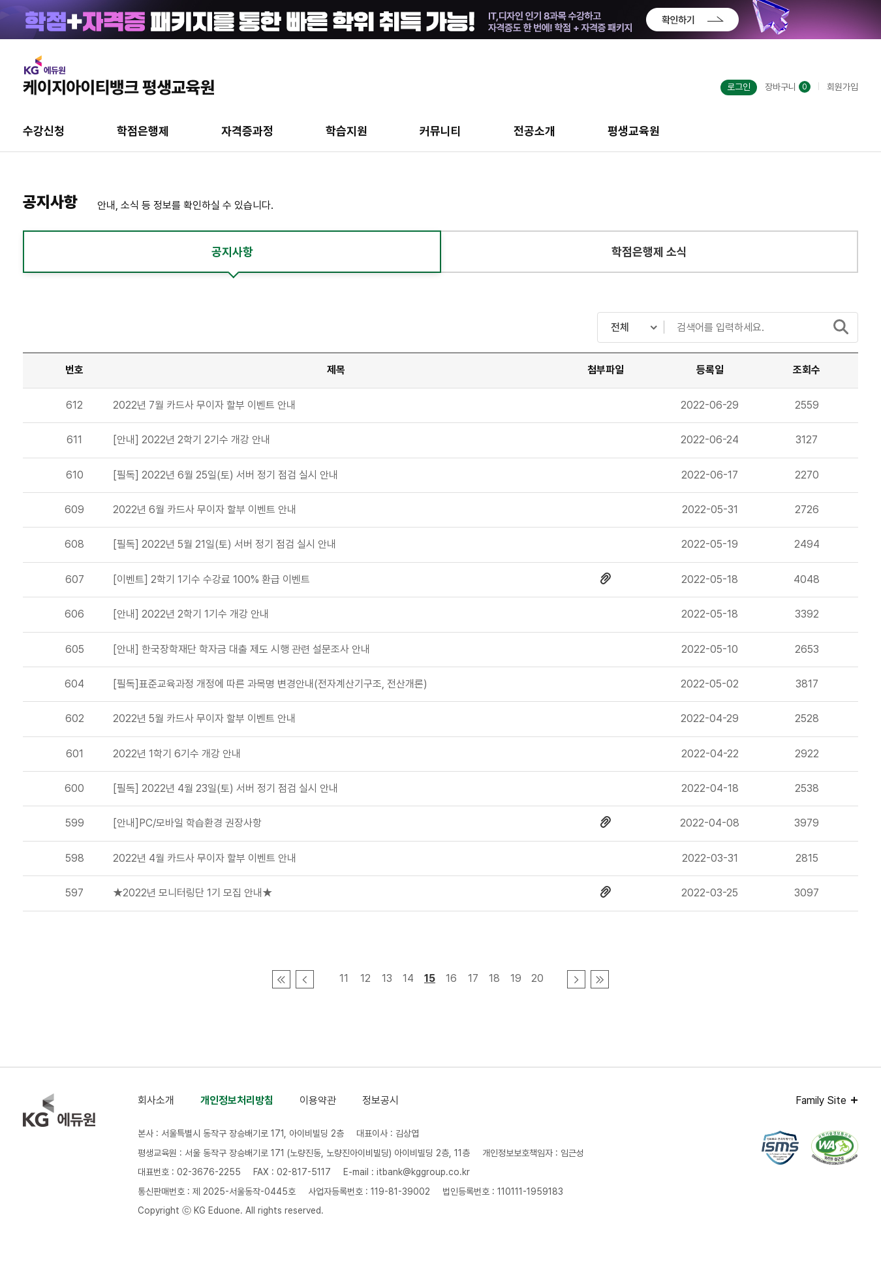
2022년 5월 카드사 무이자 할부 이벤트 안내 (204, 718)
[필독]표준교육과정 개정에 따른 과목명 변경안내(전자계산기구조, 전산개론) (270, 684)
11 (343, 978)
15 (429, 978)
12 (365, 978)
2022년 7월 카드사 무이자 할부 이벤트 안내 (204, 405)
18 (494, 978)
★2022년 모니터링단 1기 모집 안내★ (192, 893)
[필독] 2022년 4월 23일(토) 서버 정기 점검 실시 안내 (225, 788)
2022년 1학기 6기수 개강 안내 (177, 754)
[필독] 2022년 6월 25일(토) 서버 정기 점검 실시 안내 (225, 475)
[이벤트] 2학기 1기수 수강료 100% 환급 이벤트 (211, 579)
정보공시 (380, 1100)
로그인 (738, 87)
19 (515, 978)
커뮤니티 (440, 131)
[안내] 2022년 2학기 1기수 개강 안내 (191, 614)
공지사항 (232, 252)
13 (387, 978)
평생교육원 (634, 131)
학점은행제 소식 (649, 252)
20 (537, 978)
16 (451, 978)
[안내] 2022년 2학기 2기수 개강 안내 (191, 440)
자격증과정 (247, 131)
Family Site (821, 1100)
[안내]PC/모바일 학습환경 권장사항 (187, 823)
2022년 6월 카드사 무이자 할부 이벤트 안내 (204, 509)
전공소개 (534, 131)
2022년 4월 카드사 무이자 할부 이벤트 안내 (204, 858)
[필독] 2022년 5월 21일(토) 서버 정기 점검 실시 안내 (224, 544)
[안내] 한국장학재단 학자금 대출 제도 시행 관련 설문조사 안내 (241, 649)
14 (408, 978)
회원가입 (842, 87)
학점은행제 (143, 131)
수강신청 (44, 131)
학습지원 (346, 131)
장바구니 (788, 87)
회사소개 (156, 1100)
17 (473, 978)
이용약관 (318, 1100)
